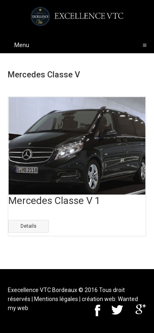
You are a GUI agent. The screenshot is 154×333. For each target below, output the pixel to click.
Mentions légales (56, 299)
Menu (80, 44)
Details (29, 226)
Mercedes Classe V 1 (54, 200)
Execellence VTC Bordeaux (42, 290)
